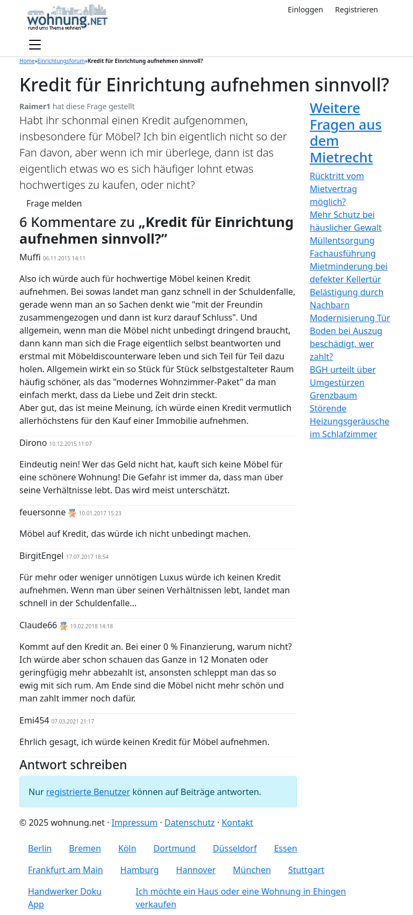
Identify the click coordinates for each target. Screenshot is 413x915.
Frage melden (54, 203)
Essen (285, 848)
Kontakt (237, 822)
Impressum (134, 822)
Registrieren (356, 9)
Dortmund (174, 848)
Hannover (196, 870)
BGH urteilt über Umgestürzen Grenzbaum (343, 382)
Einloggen (305, 9)
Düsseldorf (235, 848)
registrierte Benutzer (88, 792)
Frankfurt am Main (65, 870)
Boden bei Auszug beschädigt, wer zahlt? (346, 344)
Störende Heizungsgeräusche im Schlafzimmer (349, 421)
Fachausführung (343, 253)
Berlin (40, 848)
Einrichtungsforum (61, 61)
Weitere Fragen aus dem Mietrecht (346, 132)
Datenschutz (190, 822)
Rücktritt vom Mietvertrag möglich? (337, 189)
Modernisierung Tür (350, 318)
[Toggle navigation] (35, 45)
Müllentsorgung (342, 240)
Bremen (85, 848)
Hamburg (139, 870)
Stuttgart (306, 870)
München (252, 870)
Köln (127, 848)
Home (26, 61)
